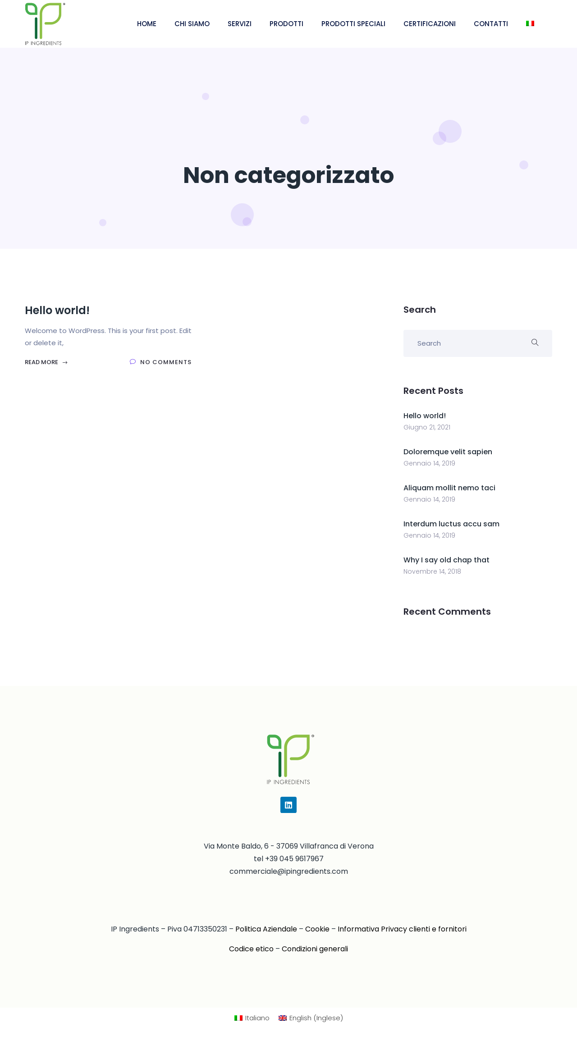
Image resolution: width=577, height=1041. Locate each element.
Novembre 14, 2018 (432, 571)
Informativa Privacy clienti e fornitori (402, 929)
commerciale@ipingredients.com (288, 871)
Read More (46, 362)
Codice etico (251, 949)
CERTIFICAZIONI (429, 23)
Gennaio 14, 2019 (429, 463)
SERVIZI (240, 23)
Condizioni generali (315, 949)
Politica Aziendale (266, 929)
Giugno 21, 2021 (426, 427)
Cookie (317, 929)
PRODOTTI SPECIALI (353, 23)
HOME (146, 23)
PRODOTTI (286, 23)
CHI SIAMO (192, 23)
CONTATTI (491, 23)
